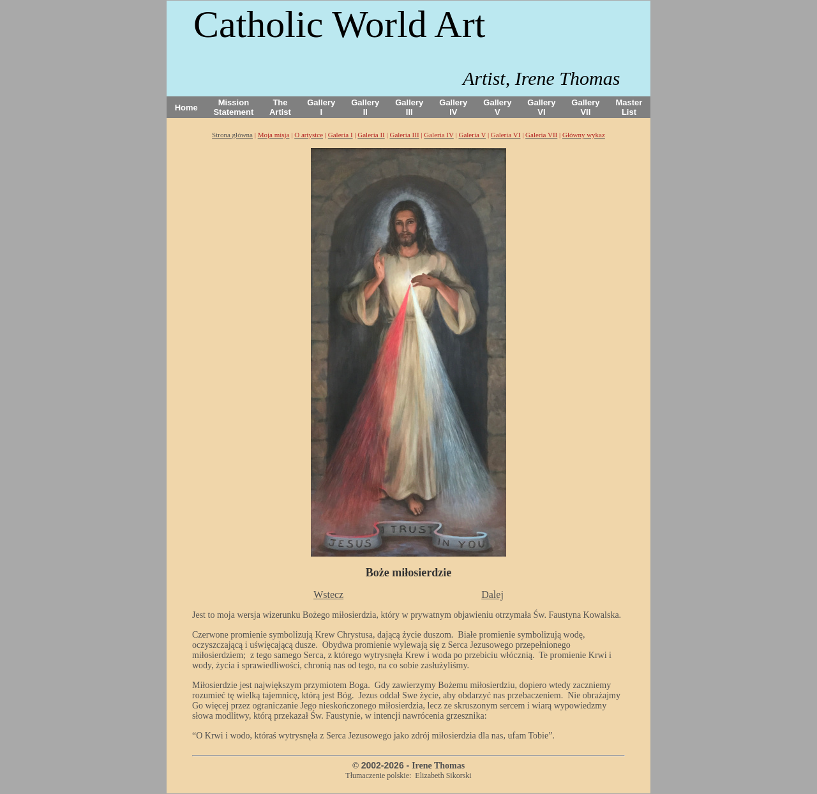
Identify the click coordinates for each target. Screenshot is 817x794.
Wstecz (328, 594)
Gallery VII (585, 107)
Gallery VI (541, 107)
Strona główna (232, 135)
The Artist (280, 107)
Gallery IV (453, 107)
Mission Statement (233, 107)
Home (186, 107)
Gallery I (321, 107)
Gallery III (409, 107)
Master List (629, 107)
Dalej (492, 594)
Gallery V (497, 107)
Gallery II (365, 107)
